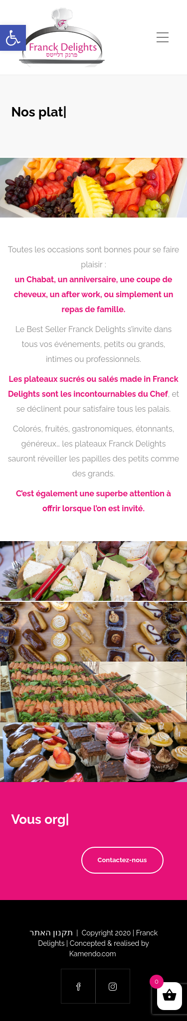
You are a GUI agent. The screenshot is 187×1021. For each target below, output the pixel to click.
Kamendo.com (93, 954)
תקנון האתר (51, 932)
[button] (13, 38)
